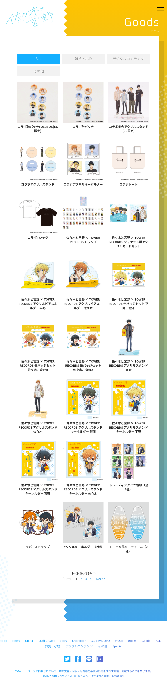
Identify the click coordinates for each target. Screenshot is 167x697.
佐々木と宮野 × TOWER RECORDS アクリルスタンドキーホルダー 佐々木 (83, 489)
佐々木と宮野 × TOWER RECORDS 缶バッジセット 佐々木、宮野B (38, 366)
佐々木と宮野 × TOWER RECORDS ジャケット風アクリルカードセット (128, 242)
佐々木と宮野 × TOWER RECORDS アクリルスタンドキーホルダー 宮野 (37, 489)
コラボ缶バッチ (83, 127)
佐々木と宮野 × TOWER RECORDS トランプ (83, 240)
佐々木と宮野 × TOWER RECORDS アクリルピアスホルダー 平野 (37, 304)
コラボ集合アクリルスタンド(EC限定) (128, 129)
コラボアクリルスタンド (37, 185)
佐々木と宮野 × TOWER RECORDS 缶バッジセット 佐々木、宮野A (83, 366)
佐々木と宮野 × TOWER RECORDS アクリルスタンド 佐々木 (37, 427)
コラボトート (128, 185)
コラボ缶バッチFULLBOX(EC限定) (38, 129)
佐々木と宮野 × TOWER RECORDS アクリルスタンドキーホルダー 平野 (128, 427)
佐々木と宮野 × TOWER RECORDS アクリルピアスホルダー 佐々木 (83, 304)
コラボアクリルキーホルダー (83, 185)
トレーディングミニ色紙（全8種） (128, 487)
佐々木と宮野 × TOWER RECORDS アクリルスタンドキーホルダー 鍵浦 (83, 427)
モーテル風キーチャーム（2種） (128, 549)
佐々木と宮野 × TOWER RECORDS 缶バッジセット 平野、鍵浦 (128, 304)
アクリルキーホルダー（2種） (83, 547)
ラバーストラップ (38, 547)
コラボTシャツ (38, 238)
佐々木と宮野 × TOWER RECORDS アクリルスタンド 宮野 (128, 366)
